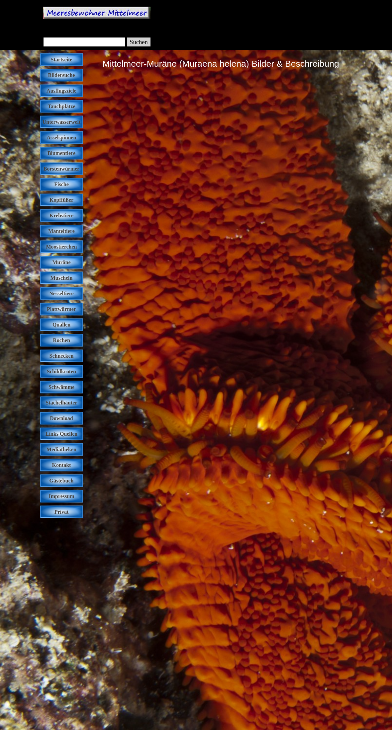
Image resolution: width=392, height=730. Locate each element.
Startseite (61, 59)
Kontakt (61, 465)
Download (61, 418)
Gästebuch (61, 480)
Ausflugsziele (61, 91)
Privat (61, 512)
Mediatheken (61, 449)
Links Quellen (61, 434)
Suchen (139, 41)
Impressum (61, 496)
